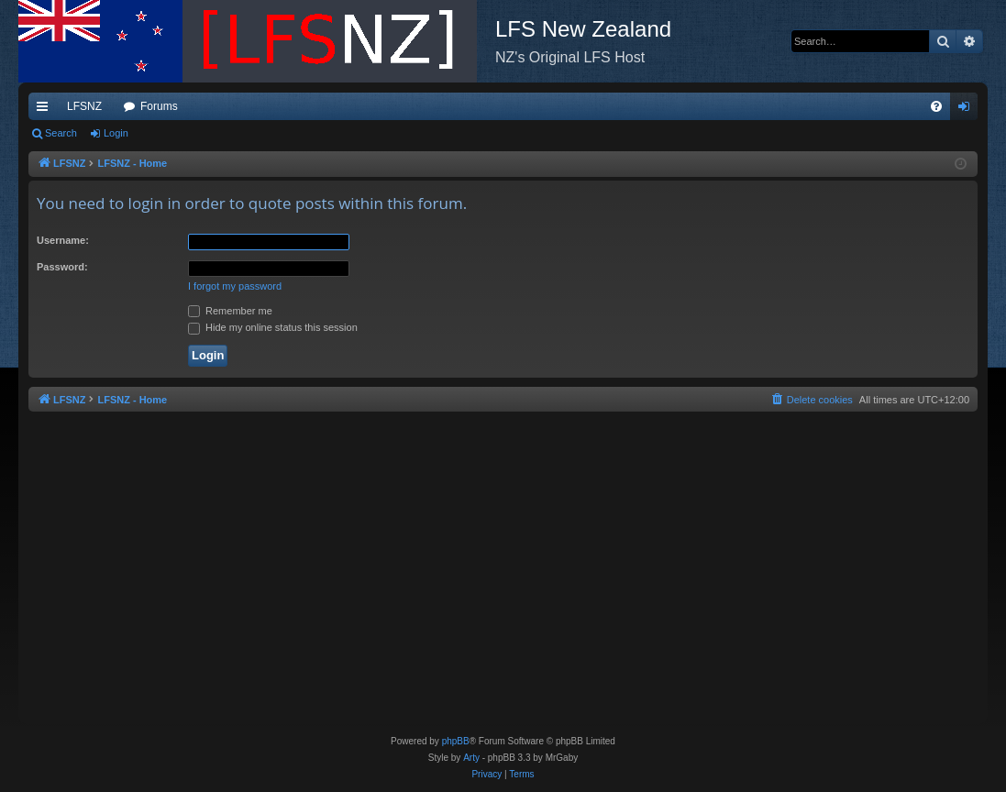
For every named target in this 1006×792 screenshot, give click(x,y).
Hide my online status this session (273, 327)
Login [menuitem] (968, 110)
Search (61, 132)
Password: (62, 266)
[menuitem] (936, 106)
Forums (159, 106)
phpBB (456, 741)
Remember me (230, 310)
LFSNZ (84, 106)
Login (116, 132)
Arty (471, 758)
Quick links (46, 110)
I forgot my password (235, 286)
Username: (63, 240)
